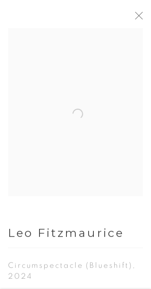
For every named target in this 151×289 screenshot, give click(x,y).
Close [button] (144, 18)
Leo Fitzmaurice (66, 202)
